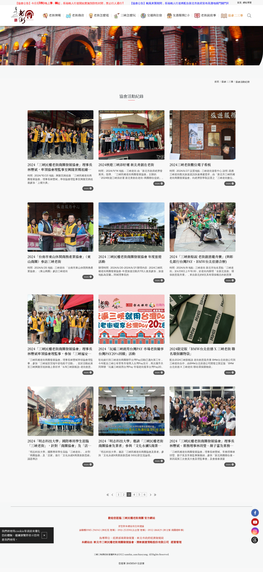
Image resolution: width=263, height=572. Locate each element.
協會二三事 (227, 81)
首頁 (216, 81)
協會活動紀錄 (242, 81)
